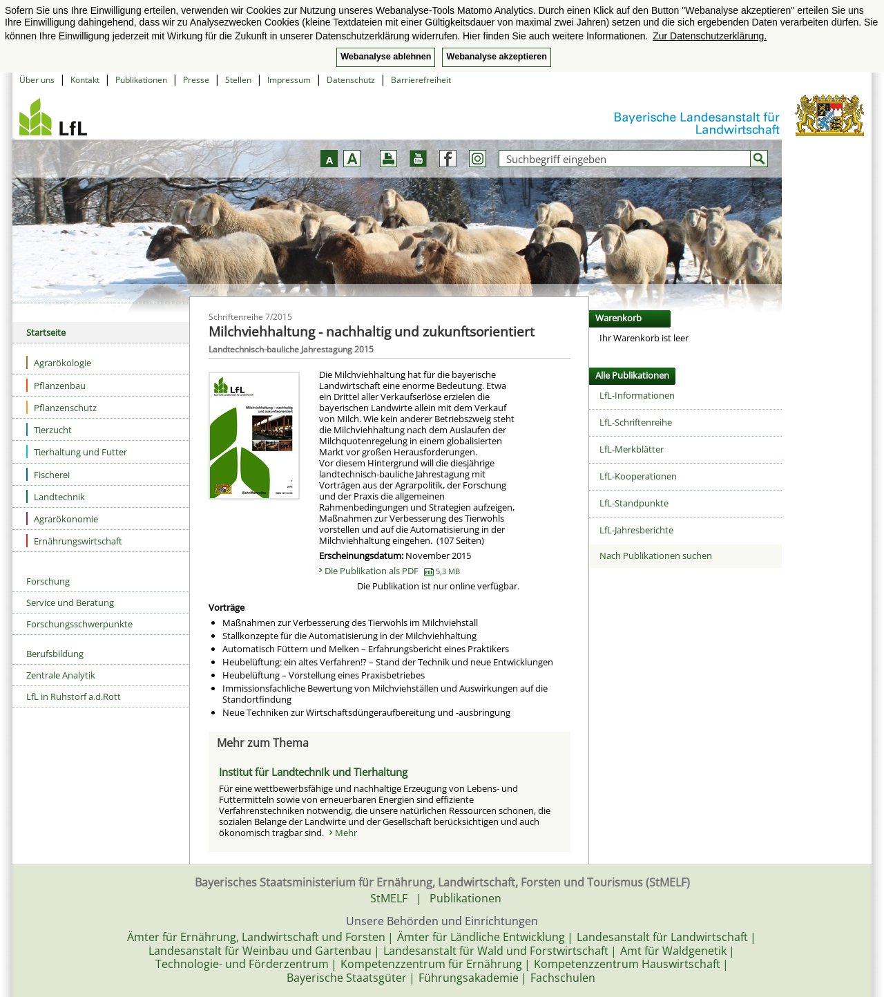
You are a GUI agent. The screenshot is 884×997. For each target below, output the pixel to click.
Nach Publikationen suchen (655, 555)
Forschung (48, 581)
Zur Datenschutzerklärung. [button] (710, 35)
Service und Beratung (70, 602)
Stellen (238, 80)
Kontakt (84, 80)
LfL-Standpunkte (634, 503)
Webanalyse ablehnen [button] (385, 56)
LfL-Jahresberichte (636, 530)
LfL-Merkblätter (631, 449)
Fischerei (48, 474)
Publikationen (141, 80)
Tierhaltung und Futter (76, 451)
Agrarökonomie (62, 518)
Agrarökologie (58, 362)
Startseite (46, 332)
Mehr (346, 832)
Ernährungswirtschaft (74, 540)
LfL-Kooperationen (638, 476)
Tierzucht (49, 429)
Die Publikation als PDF (392, 570)
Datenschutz (351, 80)
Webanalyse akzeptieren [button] (496, 56)
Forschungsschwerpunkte (79, 624)
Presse (196, 80)
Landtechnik (55, 496)
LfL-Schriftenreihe (635, 422)
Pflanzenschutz (61, 407)
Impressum (289, 80)
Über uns (37, 80)
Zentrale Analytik (60, 675)
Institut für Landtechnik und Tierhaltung (313, 772)
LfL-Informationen (637, 395)
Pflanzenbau (56, 385)
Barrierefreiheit (421, 80)
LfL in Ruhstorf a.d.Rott (73, 696)
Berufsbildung (55, 653)
